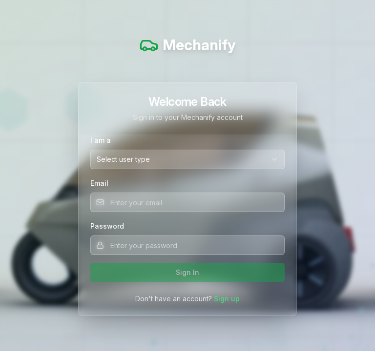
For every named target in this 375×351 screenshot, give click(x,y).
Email (99, 183)
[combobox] (187, 159)
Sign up (227, 298)
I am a (100, 140)
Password (107, 226)
